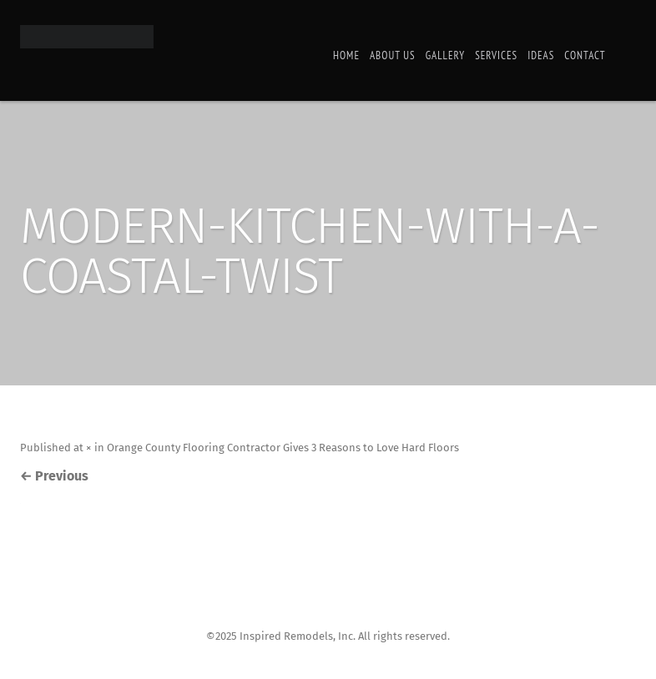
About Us (393, 55)
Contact (584, 55)
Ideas (540, 55)
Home (346, 55)
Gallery (445, 55)
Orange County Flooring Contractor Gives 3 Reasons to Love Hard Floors (283, 447)
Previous (54, 476)
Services (496, 55)
